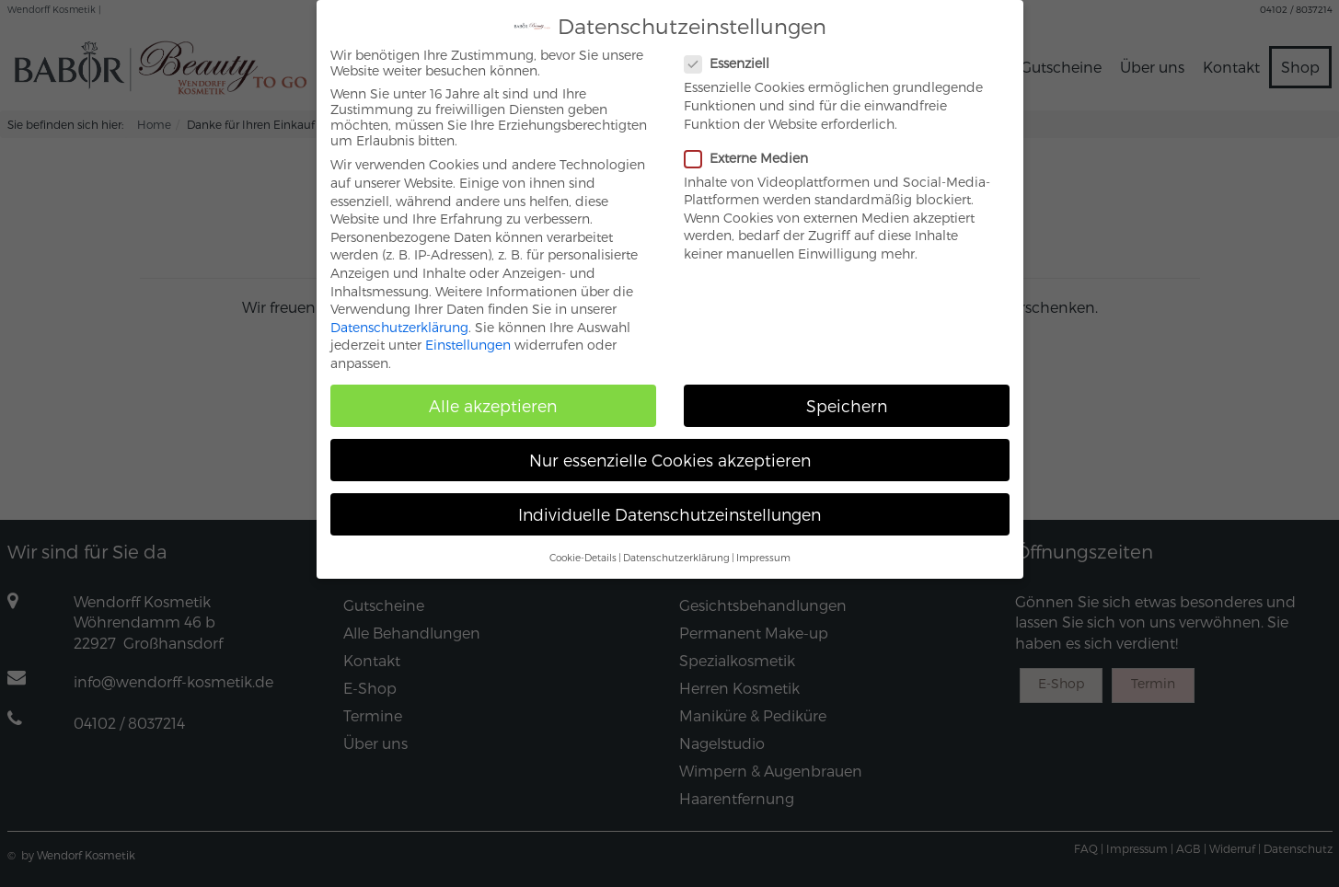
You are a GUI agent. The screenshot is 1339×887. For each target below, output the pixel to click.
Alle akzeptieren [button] (493, 388)
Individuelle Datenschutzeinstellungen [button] (669, 497)
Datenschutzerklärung (399, 310)
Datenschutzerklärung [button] (676, 540)
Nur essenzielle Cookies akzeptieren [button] (670, 443)
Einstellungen (468, 328)
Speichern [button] (846, 388)
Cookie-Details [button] (583, 540)
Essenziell (734, 46)
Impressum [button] (763, 540)
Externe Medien (754, 140)
